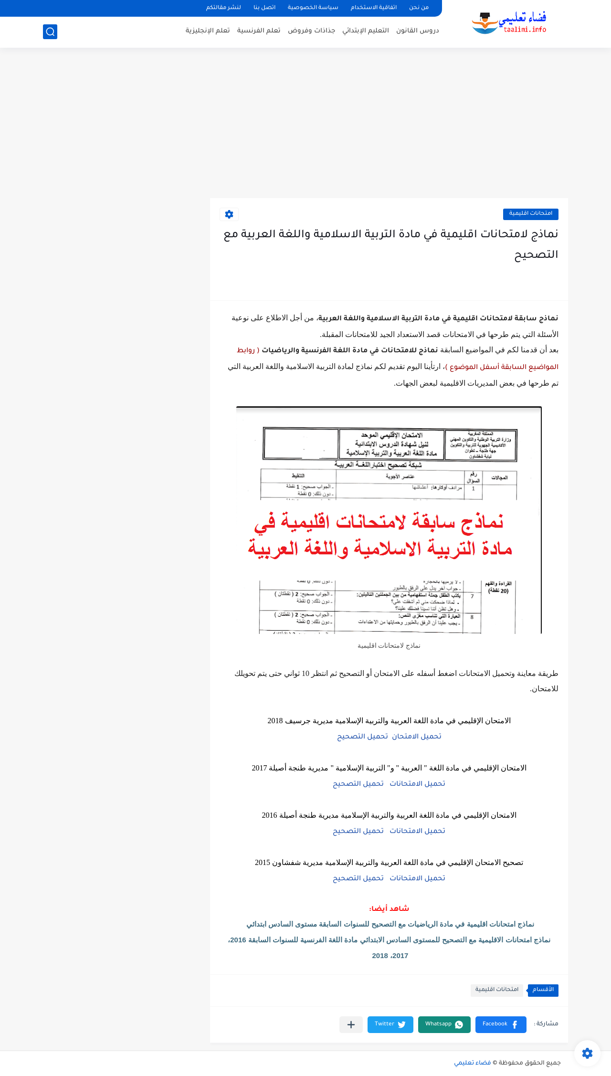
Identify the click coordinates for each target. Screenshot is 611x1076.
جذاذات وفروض (311, 31)
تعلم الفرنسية (259, 31)
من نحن (419, 8)
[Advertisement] (305, 124)
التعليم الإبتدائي (365, 31)
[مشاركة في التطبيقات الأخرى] (351, 1024)
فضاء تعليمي (472, 1063)
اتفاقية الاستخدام (374, 8)
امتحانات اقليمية (530, 214)
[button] (501, 1024)
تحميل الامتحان (417, 737)
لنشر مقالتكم (223, 8)
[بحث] (50, 31)
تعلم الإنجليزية (208, 31)
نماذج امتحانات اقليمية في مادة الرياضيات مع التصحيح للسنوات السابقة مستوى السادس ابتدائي (390, 924)
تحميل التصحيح (362, 737)
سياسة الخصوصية (313, 8)
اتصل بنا (264, 8)
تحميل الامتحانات (417, 785)
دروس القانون (417, 31)
